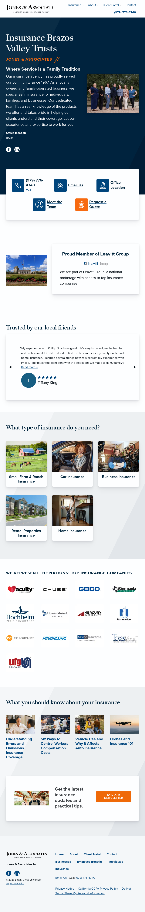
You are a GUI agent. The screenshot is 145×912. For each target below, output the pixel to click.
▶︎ (136, 367)
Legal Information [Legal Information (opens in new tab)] (15, 883)
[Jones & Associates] (31, 8)
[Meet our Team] (51, 204)
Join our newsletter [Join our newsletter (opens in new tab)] (113, 797)
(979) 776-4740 (85, 878)
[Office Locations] (114, 185)
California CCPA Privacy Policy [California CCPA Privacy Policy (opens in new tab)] (98, 889)
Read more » (29, 367)
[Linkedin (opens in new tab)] (18, 150)
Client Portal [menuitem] (111, 5)
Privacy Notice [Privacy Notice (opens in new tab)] (64, 889)
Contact (112, 854)
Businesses (63, 862)
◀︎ (11, 367)
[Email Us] (72, 185)
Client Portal (92, 854)
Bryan (10, 138)
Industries (62, 869)
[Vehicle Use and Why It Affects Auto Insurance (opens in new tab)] (89, 737)
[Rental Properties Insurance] (26, 518)
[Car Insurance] (72, 464)
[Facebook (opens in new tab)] (10, 150)
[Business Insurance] (118, 464)
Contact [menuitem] (131, 5)
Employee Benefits (90, 862)
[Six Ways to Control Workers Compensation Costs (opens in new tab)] (55, 739)
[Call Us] (30, 185)
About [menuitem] (92, 5)
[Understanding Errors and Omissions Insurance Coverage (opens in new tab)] (20, 741)
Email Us (61, 878)
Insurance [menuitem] (74, 5)
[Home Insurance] (72, 518)
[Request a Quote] (93, 204)
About (74, 854)
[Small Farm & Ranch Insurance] (26, 464)
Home (59, 854)
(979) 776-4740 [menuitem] (125, 12)
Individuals (116, 862)
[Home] (26, 855)
